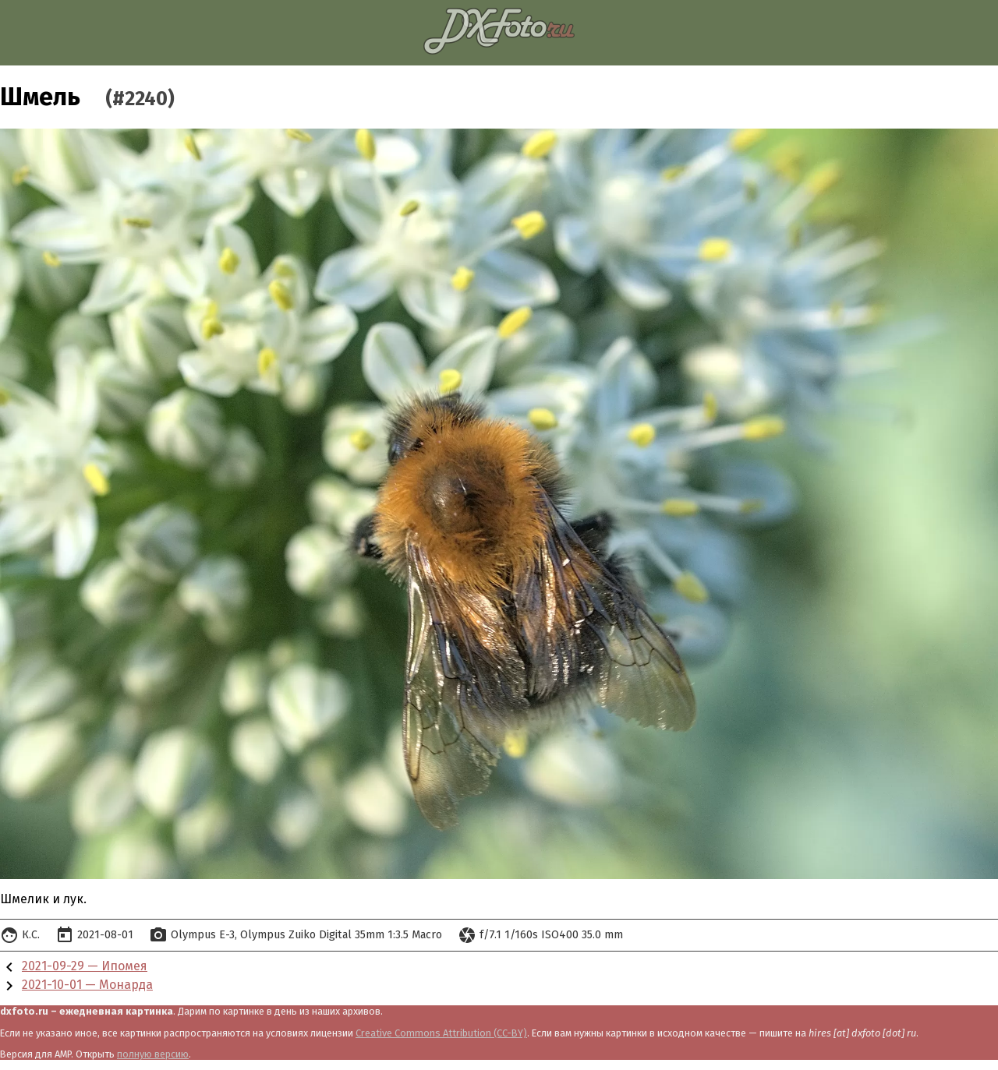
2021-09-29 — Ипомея (84, 966)
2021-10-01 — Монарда (87, 984)
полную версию (153, 1054)
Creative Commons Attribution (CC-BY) (441, 1033)
